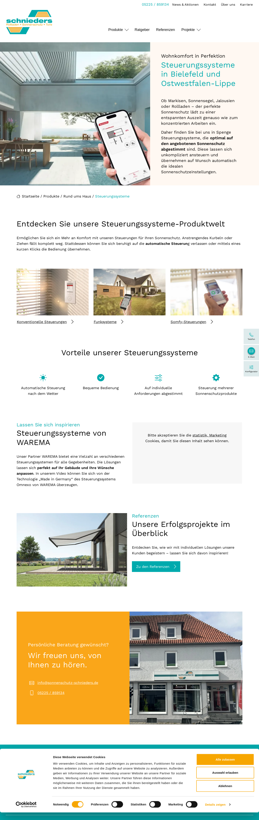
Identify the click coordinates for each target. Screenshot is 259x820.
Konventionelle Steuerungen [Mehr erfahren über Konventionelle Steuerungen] (45, 321)
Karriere (245, 4)
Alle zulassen (225, 767)
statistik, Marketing (209, 435)
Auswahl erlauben (225, 780)
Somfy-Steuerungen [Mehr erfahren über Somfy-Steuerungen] (192, 321)
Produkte (115, 30)
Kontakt (209, 4)
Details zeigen (215, 812)
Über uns (227, 4)
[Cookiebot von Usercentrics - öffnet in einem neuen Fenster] (26, 812)
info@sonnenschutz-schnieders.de (67, 683)
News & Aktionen (184, 4)
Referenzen (165, 30)
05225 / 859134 (154, 4)
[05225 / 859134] (251, 336)
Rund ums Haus (77, 196)
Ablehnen (225, 793)
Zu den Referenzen (156, 566)
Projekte (188, 30)
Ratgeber (142, 30)
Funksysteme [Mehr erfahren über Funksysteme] (108, 321)
